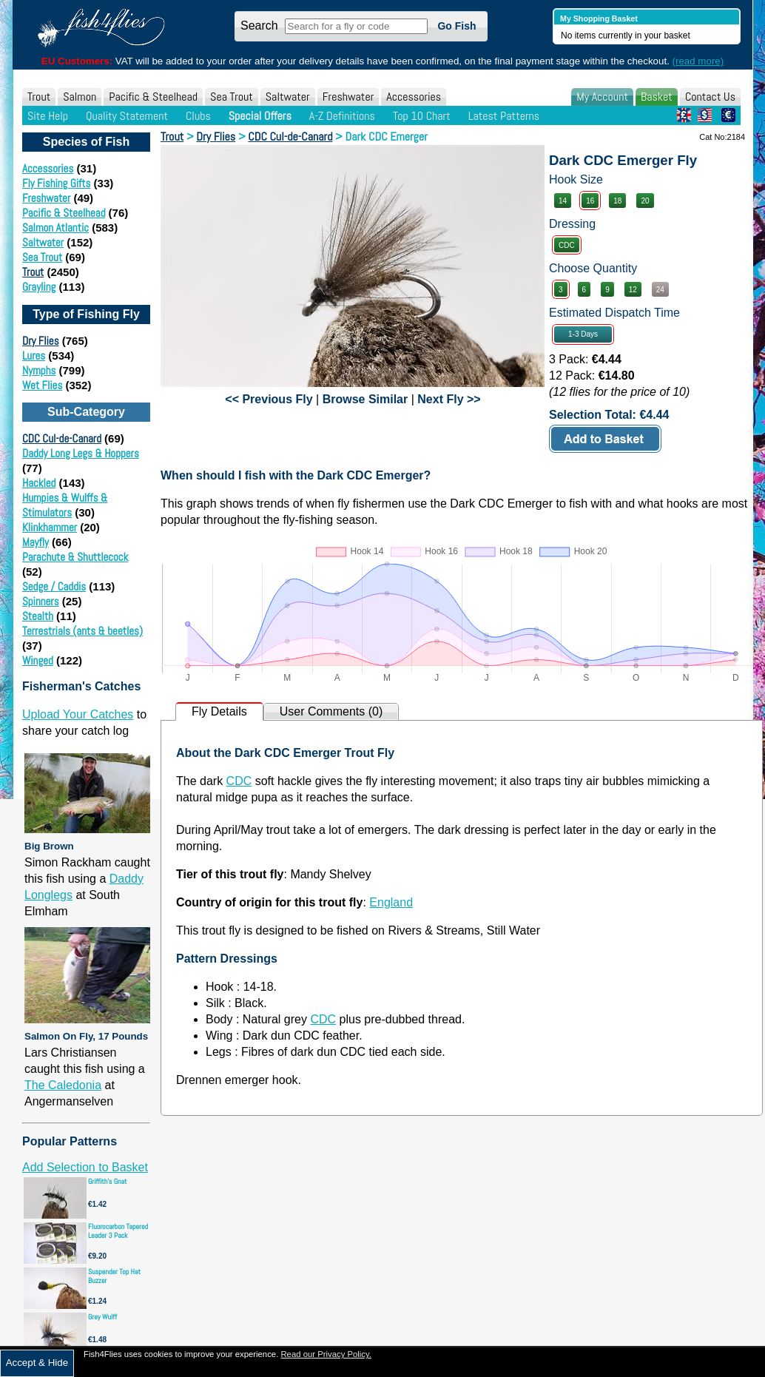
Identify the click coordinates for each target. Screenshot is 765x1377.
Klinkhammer (49, 527)
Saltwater (288, 96)
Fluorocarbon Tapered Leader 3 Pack (118, 1231)
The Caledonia (62, 1085)
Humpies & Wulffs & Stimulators (64, 505)
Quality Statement (127, 116)
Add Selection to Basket (85, 1167)
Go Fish (456, 26)
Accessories (413, 96)
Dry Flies (40, 341)
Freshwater (348, 96)
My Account (602, 96)
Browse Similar (365, 399)
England (391, 902)
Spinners (40, 601)
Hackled (38, 483)
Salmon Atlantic (55, 227)
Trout (38, 96)
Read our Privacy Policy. (325, 1354)
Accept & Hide (37, 1362)
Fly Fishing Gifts (56, 183)
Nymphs (38, 370)
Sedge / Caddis (54, 586)
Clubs (198, 116)
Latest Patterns (503, 116)
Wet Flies (42, 385)
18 (617, 201)
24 (660, 290)
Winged (37, 660)
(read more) (698, 61)
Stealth (37, 616)
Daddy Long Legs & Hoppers (80, 453)
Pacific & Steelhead (153, 96)
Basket (657, 96)
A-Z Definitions (342, 116)
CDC (567, 245)
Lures (33, 356)
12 (633, 290)
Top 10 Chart (422, 116)
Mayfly (35, 542)
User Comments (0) (331, 711)
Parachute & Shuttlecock (75, 557)
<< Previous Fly (268, 399)
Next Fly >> (448, 399)
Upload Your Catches (77, 714)
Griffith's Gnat (107, 1181)
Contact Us (710, 96)
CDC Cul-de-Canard (61, 438)
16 (590, 201)
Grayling (38, 287)
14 (563, 201)
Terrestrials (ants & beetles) (82, 631)
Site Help (47, 116)
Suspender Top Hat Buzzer (114, 1276)
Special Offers (260, 116)
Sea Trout (231, 96)
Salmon (79, 96)
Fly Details (219, 711)
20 (645, 201)
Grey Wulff (102, 1317)
